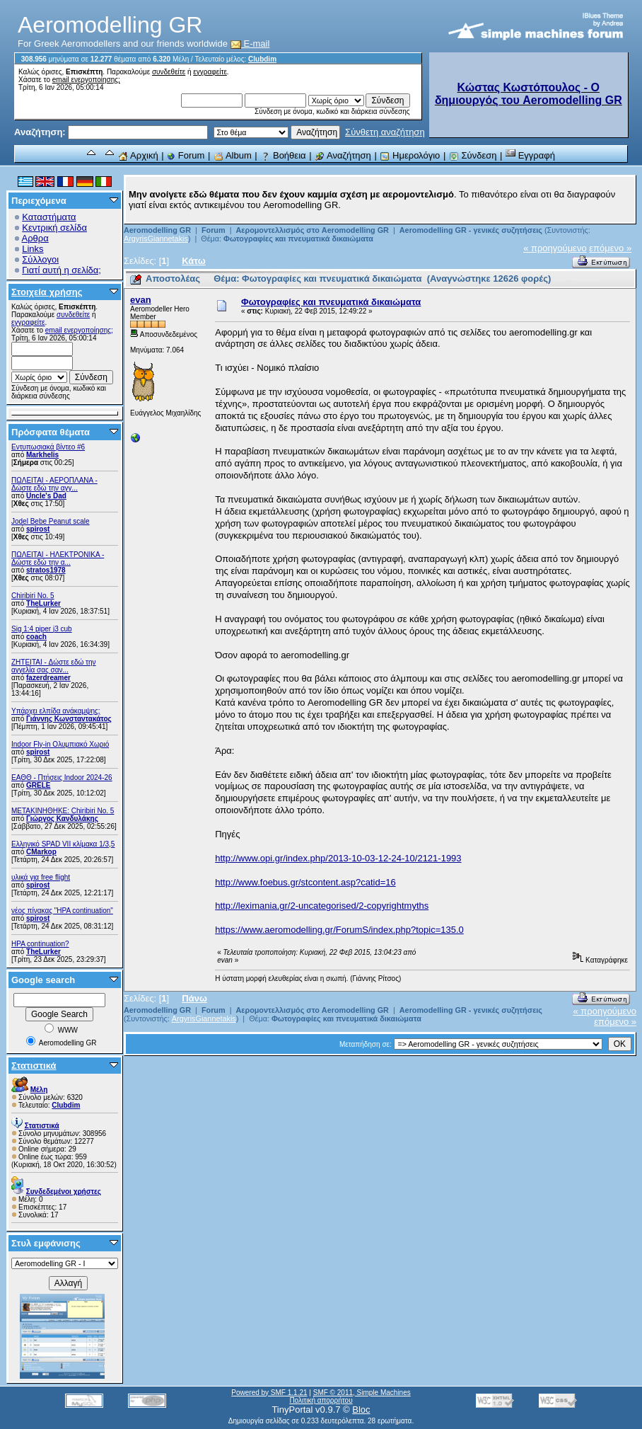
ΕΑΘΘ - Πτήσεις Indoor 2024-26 (61, 777)
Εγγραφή (530, 155)
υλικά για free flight (40, 877)
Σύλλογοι (40, 259)
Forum (185, 155)
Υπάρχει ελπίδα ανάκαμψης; (55, 711)
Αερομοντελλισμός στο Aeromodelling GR (311, 230)
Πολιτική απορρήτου (320, 1400)
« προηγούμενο (555, 248)
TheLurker (43, 603)
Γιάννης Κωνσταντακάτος (69, 719)
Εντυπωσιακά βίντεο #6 (48, 447)
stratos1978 (46, 570)
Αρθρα (35, 238)
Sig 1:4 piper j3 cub (41, 629)
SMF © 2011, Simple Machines (362, 1392)
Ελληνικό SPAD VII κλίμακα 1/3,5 (63, 844)
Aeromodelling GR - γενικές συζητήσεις (471, 230)
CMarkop (41, 852)
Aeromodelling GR (157, 230)
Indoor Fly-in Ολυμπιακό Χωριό (60, 744)
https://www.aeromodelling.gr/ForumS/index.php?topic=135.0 (339, 929)
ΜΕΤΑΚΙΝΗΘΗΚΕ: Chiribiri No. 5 (62, 811)
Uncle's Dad (46, 496)
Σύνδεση (473, 155)
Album (233, 155)
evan (140, 299)
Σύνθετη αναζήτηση (385, 132)
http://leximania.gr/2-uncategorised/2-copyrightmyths (321, 905)
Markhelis (42, 455)
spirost (37, 529)
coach (36, 637)
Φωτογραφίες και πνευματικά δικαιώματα (298, 238)
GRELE (38, 785)
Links (32, 248)
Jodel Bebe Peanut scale (50, 521)
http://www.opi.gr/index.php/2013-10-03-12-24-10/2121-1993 (338, 858)
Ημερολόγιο (410, 155)
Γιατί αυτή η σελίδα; (61, 270)
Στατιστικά (34, 1065)
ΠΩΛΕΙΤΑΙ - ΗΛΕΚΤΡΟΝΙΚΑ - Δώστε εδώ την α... (57, 558)
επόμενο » (610, 248)
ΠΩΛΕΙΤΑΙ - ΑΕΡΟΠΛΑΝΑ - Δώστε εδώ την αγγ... (54, 484)
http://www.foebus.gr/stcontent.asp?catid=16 (305, 882)
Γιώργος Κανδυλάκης (62, 818)
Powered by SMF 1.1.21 (269, 1392)
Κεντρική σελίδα (54, 227)
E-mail (250, 43)
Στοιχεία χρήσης (47, 292)
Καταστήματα (49, 217)
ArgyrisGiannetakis (156, 238)
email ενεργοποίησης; (86, 80)
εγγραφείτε (210, 72)
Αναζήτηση (343, 155)
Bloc (361, 1409)
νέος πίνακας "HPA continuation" (62, 910)
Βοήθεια (282, 155)
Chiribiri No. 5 (32, 595)
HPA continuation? (40, 944)
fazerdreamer (48, 678)
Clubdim (262, 59)
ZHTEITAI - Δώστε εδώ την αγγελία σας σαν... (53, 666)
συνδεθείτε (168, 72)
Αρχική (138, 155)
